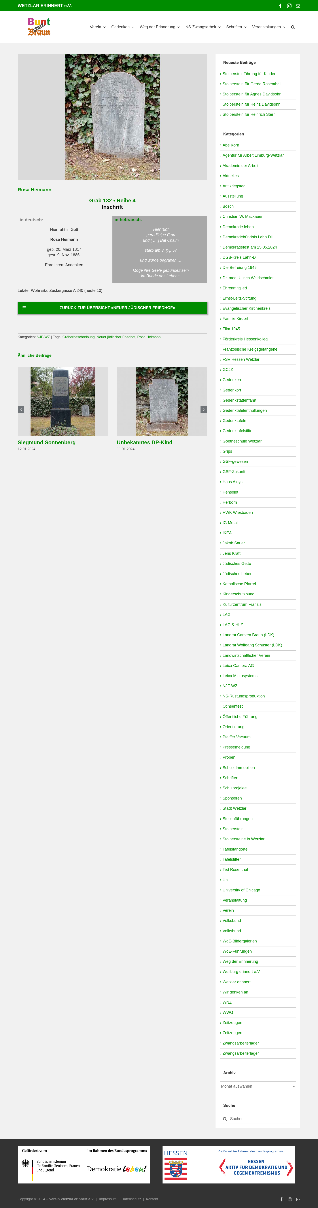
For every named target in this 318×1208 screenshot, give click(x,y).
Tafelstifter (232, 859)
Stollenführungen (238, 819)
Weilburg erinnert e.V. (242, 971)
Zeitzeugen (232, 1022)
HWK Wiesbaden (238, 512)
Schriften (230, 778)
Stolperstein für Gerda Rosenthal (251, 84)
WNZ (227, 1002)
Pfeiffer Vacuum (236, 737)
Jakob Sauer (234, 543)
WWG (228, 1012)
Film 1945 (231, 329)
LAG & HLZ (233, 625)
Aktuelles (231, 176)
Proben (229, 757)
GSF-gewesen (235, 461)
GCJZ (228, 369)
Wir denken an (235, 992)
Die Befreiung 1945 (240, 267)
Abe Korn (231, 145)
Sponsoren (232, 798)
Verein (228, 910)
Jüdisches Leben (237, 574)
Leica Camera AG (238, 665)
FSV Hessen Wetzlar (241, 359)
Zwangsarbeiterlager (241, 1043)
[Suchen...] (258, 1119)
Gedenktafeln (234, 420)
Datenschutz (131, 1199)
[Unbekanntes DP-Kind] (162, 369)
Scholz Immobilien (239, 767)
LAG (227, 614)
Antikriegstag (234, 186)
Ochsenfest (233, 706)
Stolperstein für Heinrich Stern (249, 114)
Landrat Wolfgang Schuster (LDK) (252, 645)
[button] (293, 27)
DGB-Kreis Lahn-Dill (240, 257)
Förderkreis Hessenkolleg (245, 339)
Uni (226, 880)
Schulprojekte (235, 788)
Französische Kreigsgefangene (250, 349)
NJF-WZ (43, 337)
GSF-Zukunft (234, 471)
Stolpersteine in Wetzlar (244, 839)
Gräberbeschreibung (78, 337)
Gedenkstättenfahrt (239, 400)
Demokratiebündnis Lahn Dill (248, 237)
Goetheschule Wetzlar (242, 441)
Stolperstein (233, 829)
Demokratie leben (238, 227)
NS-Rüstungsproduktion (244, 696)
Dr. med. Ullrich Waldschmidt (248, 278)
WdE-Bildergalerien (240, 941)
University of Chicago (241, 890)
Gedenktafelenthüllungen (245, 410)
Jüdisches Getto (237, 563)
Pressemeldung (236, 747)
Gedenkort (232, 390)
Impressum (108, 1199)
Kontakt (152, 1199)
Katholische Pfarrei (239, 584)
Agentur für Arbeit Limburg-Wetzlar (253, 155)
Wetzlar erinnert (237, 982)
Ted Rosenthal (235, 869)
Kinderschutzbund (238, 594)
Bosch (228, 206)
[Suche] (225, 1119)
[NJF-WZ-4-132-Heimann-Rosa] (112, 117)
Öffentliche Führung (240, 716)
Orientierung (233, 727)
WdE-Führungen (237, 951)
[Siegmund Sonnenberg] (63, 369)
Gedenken (232, 380)
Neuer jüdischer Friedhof (116, 337)
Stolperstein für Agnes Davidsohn (252, 94)
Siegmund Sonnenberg (47, 442)
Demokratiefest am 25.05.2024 (250, 247)
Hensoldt (230, 492)
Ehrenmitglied (235, 288)
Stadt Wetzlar (234, 808)
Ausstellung (233, 196)
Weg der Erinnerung (240, 961)
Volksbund (232, 920)
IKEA (227, 533)
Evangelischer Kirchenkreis (247, 308)
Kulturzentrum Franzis (242, 604)
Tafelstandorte (235, 849)
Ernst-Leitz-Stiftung (239, 298)
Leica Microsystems (240, 676)
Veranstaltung (235, 900)
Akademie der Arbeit (240, 165)
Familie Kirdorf (235, 318)
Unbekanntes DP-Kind (144, 442)
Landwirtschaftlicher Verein (246, 655)
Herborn (230, 502)
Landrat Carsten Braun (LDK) (248, 635)
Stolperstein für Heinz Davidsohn (251, 104)
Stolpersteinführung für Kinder (249, 74)
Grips (227, 451)
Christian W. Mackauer (243, 216)
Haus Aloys (232, 482)
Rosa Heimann (149, 337)
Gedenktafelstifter (238, 431)
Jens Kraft (231, 553)
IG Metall (230, 522)
